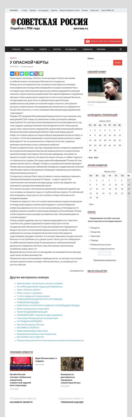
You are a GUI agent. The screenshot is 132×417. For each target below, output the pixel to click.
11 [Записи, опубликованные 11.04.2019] (105, 135)
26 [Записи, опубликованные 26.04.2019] (110, 145)
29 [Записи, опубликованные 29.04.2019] (90, 150)
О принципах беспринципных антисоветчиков (37, 318)
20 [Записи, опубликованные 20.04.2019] (114, 140)
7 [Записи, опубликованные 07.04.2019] (119, 130)
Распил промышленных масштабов (33, 308)
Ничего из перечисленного (103, 248)
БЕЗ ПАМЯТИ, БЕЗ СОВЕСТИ (30, 337)
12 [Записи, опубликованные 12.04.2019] (110, 135)
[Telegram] (31, 73)
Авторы (57, 49)
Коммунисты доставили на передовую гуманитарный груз (71, 378)
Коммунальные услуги (101, 244)
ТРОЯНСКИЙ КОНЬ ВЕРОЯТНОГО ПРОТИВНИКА (39, 299)
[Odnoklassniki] (17, 73)
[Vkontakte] (12, 73)
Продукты (95, 227)
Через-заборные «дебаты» (29, 289)
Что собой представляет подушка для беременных (40, 286)
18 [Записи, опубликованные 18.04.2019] (105, 140)
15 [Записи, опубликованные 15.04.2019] (90, 140)
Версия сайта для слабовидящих (103, 41)
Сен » (91, 204)
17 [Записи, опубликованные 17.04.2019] (100, 140)
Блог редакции (43, 10)
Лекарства (95, 232)
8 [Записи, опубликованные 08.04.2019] (90, 135)
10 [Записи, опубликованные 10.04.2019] (100, 135)
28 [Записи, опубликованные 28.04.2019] (120, 145)
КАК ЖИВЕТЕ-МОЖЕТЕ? (28, 327)
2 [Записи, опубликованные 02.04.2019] (95, 130)
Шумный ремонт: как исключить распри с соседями (40, 283)
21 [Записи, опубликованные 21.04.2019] (120, 140)
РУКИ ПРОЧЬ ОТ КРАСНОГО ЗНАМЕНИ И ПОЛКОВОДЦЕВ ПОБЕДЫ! (48, 305)
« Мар (90, 157)
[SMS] (41, 73)
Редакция (33, 10)
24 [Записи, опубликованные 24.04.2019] (100, 145)
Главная (16, 49)
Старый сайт (94, 10)
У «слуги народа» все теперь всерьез (33, 296)
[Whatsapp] (27, 73)
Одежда (94, 240)
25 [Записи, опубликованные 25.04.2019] (105, 145)
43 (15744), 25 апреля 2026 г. (97, 102)
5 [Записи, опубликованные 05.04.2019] (109, 130)
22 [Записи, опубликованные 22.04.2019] (90, 145)
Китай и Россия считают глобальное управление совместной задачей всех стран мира (20, 379)
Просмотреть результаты (105, 260)
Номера (43, 49)
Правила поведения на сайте (70, 10)
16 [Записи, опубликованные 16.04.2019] (95, 140)
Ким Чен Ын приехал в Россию (30, 324)
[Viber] (36, 73)
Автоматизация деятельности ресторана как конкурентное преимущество (50, 340)
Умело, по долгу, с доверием (29, 293)
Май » (96, 157)
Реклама (85, 10)
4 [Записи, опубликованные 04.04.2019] (104, 130)
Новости (28, 49)
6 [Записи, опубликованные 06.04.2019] (114, 130)
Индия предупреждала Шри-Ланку (32, 331)
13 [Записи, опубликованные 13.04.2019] (114, 135)
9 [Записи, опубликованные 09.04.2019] (95, 135)
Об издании (71, 49)
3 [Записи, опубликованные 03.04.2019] (100, 130)
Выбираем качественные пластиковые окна (36, 334)
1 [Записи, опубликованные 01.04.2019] (90, 130)
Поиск (90, 58)
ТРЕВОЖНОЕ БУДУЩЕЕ (28, 302)
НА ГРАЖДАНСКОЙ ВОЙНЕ (29, 321)
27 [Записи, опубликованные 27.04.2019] (114, 145)
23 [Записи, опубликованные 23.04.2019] (95, 145)
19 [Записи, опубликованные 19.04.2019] (110, 140)
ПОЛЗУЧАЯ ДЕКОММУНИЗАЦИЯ (32, 312)
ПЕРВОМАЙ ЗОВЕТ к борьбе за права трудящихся (39, 315)
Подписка (54, 10)
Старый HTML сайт (107, 10)
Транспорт (95, 236)
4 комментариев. (27, 67)
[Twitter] (22, 73)
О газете (25, 10)
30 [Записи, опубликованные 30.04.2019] (95, 150)
